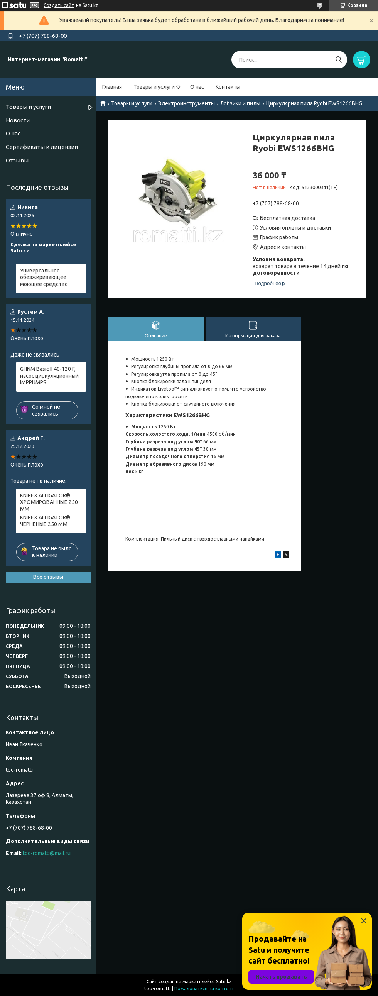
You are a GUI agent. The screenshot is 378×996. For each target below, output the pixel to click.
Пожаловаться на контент (204, 988)
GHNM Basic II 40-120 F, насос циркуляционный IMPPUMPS (49, 376)
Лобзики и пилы (240, 103)
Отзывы (17, 160)
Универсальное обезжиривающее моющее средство (44, 277)
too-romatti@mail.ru (47, 853)
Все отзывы (48, 577)
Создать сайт (59, 5)
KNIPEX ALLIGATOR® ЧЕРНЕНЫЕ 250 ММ (45, 521)
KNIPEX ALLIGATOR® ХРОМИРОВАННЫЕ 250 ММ (49, 502)
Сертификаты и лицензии (42, 147)
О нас (197, 87)
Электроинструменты (186, 103)
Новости (18, 120)
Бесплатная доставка (287, 218)
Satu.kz (224, 981)
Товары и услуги (154, 87)
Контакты (228, 87)
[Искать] (338, 59)
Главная (112, 87)
